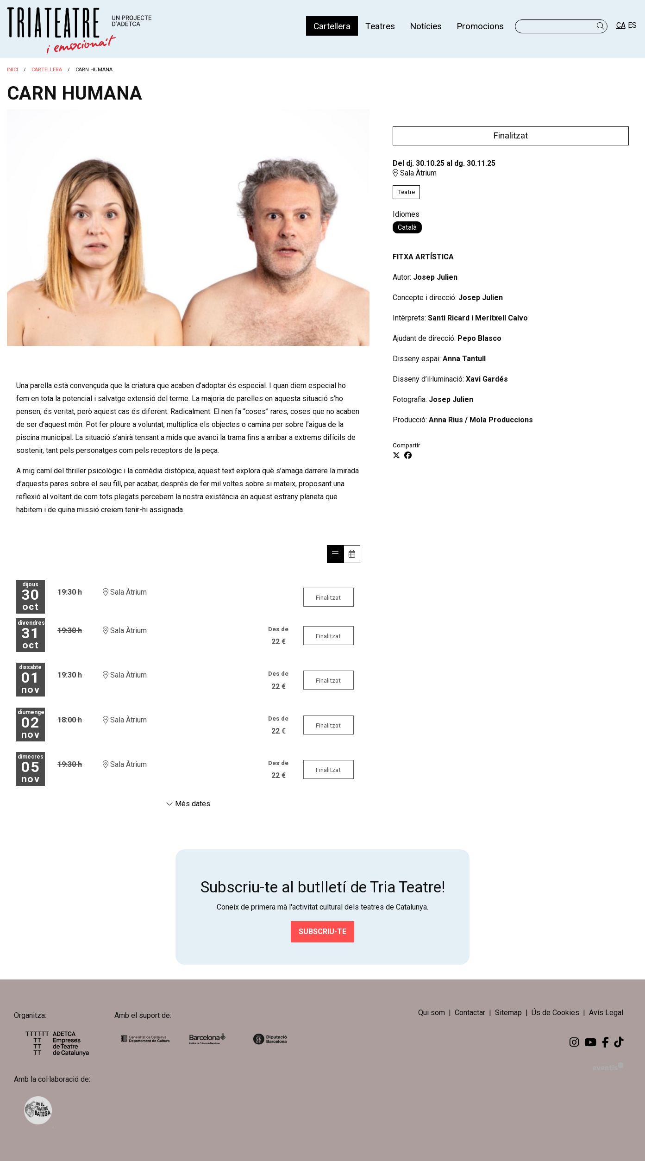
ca (621, 25)
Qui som (431, 1012)
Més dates (188, 804)
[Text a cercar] (561, 26)
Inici (12, 70)
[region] (188, 227)
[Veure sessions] (335, 554)
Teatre (406, 191)
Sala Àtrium (415, 173)
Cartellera (46, 70)
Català (407, 227)
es (632, 25)
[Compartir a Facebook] (408, 455)
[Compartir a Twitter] (396, 455)
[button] (602, 26)
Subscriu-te (322, 931)
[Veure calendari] (352, 554)
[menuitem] (332, 26)
